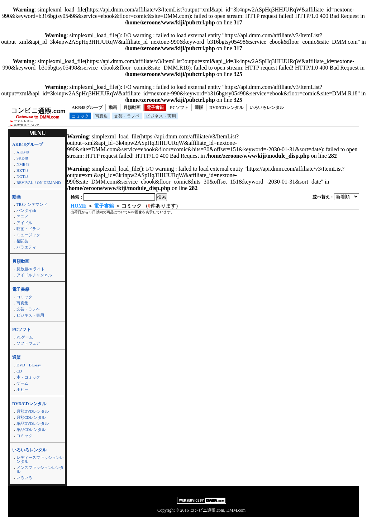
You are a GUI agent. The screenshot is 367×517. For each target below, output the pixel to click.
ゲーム (22, 383)
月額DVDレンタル (32, 411)
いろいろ (24, 477)
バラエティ (26, 247)
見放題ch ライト (30, 269)
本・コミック (28, 377)
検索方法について (26, 125)
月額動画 (131, 107)
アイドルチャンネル (34, 275)
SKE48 (22, 158)
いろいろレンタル (266, 107)
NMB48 (22, 164)
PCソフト (179, 107)
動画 (113, 107)
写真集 (101, 116)
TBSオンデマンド (31, 204)
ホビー (22, 389)
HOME (78, 206)
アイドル (24, 222)
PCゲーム (24, 337)
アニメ (22, 216)
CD (19, 371)
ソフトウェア (28, 343)
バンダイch (26, 210)
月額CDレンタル (31, 417)
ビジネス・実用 (161, 116)
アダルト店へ (23, 121)
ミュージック (28, 235)
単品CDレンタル (31, 429)
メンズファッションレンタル (40, 469)
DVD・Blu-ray (28, 365)
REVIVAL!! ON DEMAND (38, 182)
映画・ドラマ (28, 229)
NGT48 (22, 176)
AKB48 (22, 152)
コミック (80, 116)
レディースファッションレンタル (40, 459)
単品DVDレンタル (32, 423)
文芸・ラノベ (127, 116)
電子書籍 (155, 107)
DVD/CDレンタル (226, 107)
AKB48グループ (87, 107)
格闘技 (22, 241)
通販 (199, 107)
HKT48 (22, 170)
